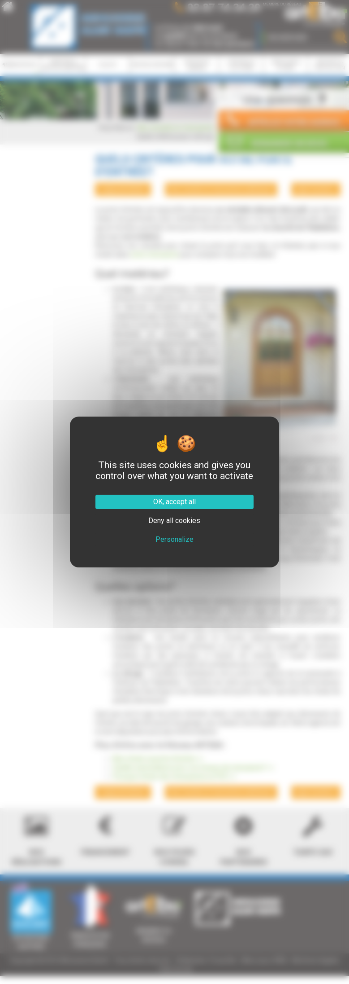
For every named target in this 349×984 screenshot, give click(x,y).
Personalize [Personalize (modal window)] (174, 539)
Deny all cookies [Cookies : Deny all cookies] (174, 520)
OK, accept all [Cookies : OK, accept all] (174, 501)
